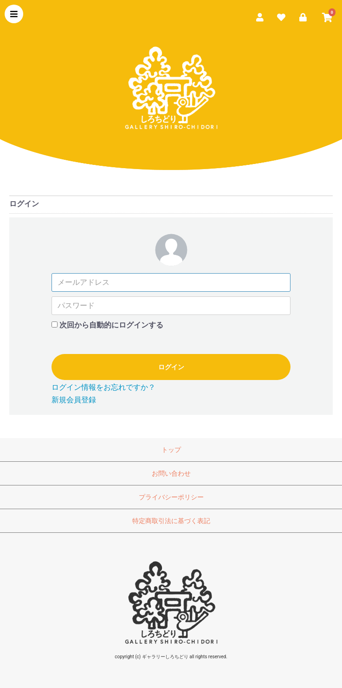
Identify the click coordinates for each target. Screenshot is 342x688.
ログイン (171, 367)
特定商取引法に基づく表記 (171, 520)
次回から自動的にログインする (111, 325)
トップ (171, 449)
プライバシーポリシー (171, 497)
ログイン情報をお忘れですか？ (103, 387)
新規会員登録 (74, 399)
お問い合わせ (171, 473)
